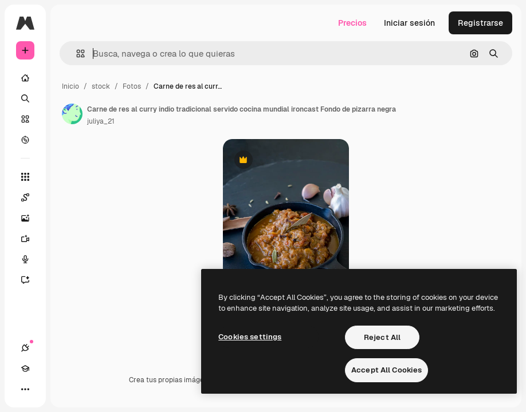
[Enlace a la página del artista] (72, 114)
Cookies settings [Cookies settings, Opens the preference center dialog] (249, 337)
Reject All (382, 337)
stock (101, 86)
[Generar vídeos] (31, 238)
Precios (352, 23)
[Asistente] (31, 280)
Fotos (132, 86)
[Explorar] (25, 139)
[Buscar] (25, 98)
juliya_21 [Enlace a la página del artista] (101, 121)
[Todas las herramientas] (25, 177)
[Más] (25, 389)
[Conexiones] (25, 348)
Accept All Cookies (386, 370)
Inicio (70, 86)
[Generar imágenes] (31, 218)
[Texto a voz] (31, 259)
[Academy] (25, 368)
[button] (76, 53)
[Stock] (25, 119)
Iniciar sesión (409, 23)
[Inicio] (25, 78)
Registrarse (480, 23)
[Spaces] (31, 197)
